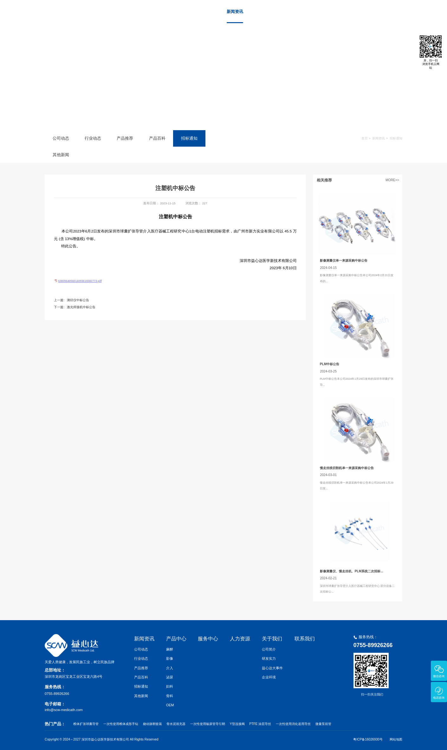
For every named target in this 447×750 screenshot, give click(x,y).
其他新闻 (61, 154)
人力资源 (326, 11)
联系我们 (387, 11)
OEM (170, 705)
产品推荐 (125, 138)
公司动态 (61, 138)
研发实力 (269, 658)
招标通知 (189, 138)
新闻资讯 (235, 11)
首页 (202, 11)
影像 (169, 658)
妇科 (169, 686)
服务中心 (296, 11)
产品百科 (157, 138)
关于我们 (356, 11)
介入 (169, 668)
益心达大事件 (272, 668)
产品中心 (265, 11)
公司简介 (269, 649)
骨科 (169, 696)
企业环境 (269, 677)
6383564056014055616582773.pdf (80, 281)
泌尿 (169, 677)
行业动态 (93, 138)
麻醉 (169, 649)
